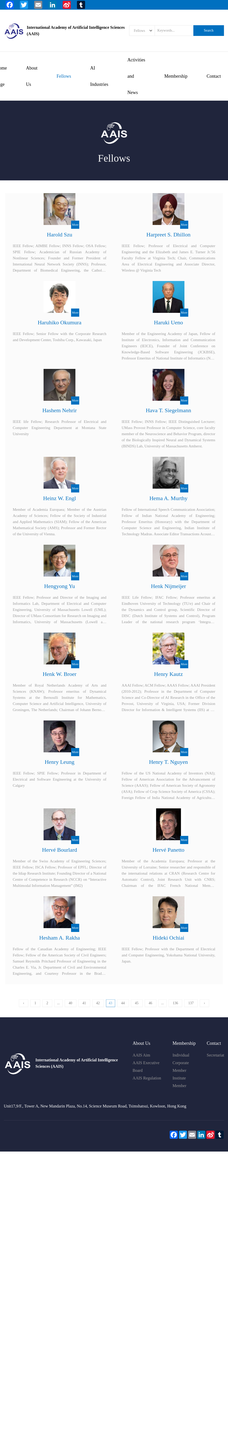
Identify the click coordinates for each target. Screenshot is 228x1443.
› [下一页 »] (204, 1008)
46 (150, 1008)
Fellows (64, 76)
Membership (175, 76)
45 (137, 1008)
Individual (180, 1055)
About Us (31, 76)
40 (70, 1008)
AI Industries (99, 76)
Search (208, 30)
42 (98, 1008)
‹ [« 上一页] (23, 1008)
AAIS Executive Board (146, 1067)
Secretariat (215, 1055)
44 (123, 1008)
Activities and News (136, 76)
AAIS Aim (141, 1055)
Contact (214, 76)
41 (84, 1008)
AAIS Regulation (147, 1078)
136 (175, 1008)
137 (191, 1008)
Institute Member (179, 1082)
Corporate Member (180, 1067)
